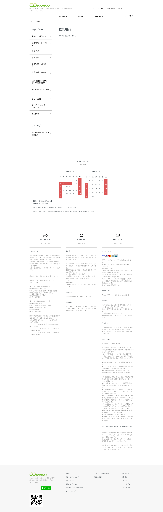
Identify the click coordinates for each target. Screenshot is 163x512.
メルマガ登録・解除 (107, 476)
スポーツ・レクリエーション (39, 91)
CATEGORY (63, 16)
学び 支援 (36, 100)
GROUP (81, 16)
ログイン (121, 8)
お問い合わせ (127, 490)
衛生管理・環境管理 (39, 65)
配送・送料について (80, 479)
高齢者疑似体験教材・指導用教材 (39, 82)
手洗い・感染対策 (39, 36)
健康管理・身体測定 (39, 44)
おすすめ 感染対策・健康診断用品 (39, 135)
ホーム (31, 21)
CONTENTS (99, 16)
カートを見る (127, 486)
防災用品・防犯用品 (39, 73)
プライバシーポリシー (81, 493)
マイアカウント (98, 8)
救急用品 (38, 21)
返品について (78, 483)
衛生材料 (35, 58)
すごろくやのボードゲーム (39, 107)
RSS (102, 479)
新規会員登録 (110, 8)
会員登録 (126, 479)
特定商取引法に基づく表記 (82, 490)
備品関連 (35, 115)
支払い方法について (80, 486)
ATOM (107, 479)
